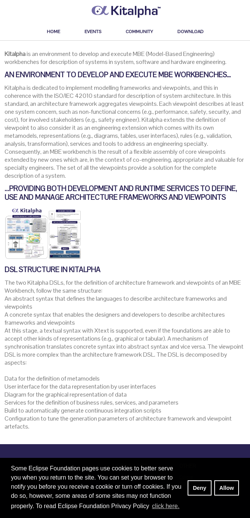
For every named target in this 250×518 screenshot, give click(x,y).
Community (139, 32)
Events (92, 32)
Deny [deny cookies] (199, 488)
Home (53, 32)
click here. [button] (166, 506)
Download (190, 32)
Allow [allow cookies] (226, 488)
